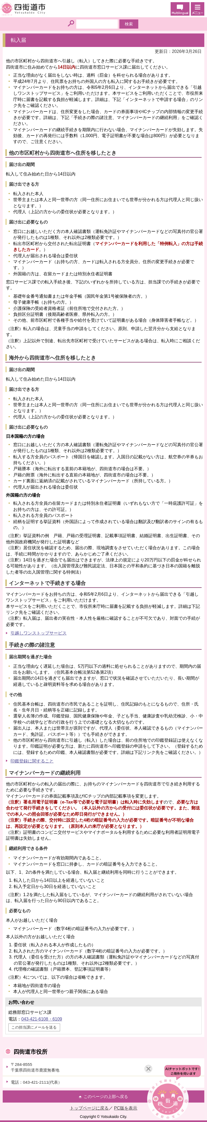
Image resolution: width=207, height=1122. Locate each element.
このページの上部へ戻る (106, 1096)
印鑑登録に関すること (32, 761)
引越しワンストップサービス (39, 633)
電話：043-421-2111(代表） (36, 1082)
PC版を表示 (125, 1108)
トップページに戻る (89, 1108)
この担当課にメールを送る (34, 1027)
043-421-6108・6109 (41, 1019)
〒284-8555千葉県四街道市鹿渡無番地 (35, 1067)
